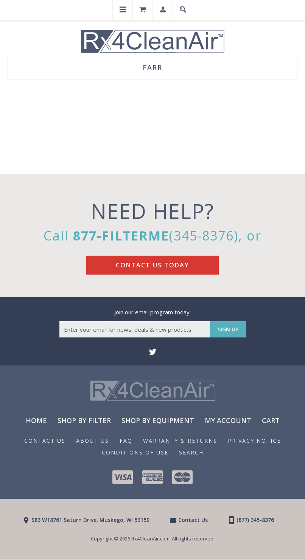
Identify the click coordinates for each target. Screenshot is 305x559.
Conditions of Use (135, 452)
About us (92, 440)
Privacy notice (254, 440)
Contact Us (44, 440)
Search (191, 452)
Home (36, 420)
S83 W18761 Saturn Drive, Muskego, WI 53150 (90, 519)
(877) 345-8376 (255, 519)
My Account (228, 420)
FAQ (126, 440)
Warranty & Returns (180, 440)
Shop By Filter (84, 420)
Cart (271, 420)
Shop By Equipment (157, 420)
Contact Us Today (152, 265)
